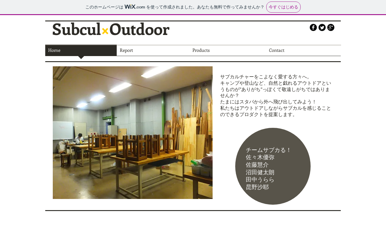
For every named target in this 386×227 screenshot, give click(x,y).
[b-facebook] (313, 27)
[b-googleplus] (330, 27)
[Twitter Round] (322, 27)
